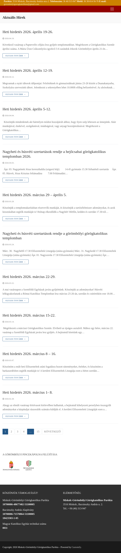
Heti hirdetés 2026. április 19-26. (28, 32)
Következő (52, 431)
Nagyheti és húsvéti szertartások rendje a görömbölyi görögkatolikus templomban (55, 235)
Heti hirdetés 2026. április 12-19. (28, 70)
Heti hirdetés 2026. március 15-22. (29, 315)
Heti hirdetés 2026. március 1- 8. (28, 392)
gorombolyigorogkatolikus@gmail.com (21, 4)
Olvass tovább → (15, 55)
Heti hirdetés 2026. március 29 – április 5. (35, 195)
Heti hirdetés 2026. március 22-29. (29, 277)
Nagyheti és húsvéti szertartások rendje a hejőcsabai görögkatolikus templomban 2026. (54, 154)
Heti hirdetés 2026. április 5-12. (27, 109)
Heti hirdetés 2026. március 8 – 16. (29, 354)
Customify (76, 547)
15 (38, 431)
